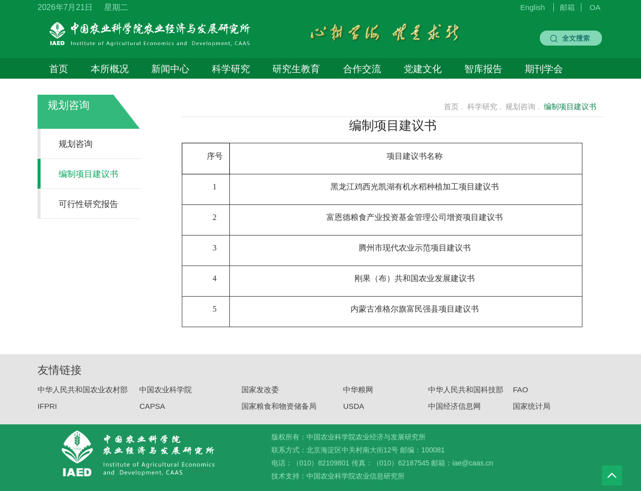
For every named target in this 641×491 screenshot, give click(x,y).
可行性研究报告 (88, 204)
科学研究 (231, 68)
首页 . (447, 106)
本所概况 (110, 68)
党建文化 (423, 68)
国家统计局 (531, 410)
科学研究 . (484, 106)
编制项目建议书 (88, 174)
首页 (58, 68)
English (532, 7)
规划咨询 (69, 105)
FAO (520, 394)
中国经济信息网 (454, 410)
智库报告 (483, 68)
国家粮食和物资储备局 (278, 410)
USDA (353, 410)
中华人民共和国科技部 (465, 394)
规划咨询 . (522, 106)
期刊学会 (544, 68)
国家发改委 (260, 394)
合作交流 (362, 68)
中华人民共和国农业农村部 (83, 394)
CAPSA (152, 410)
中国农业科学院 (165, 394)
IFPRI (47, 410)
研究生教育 (296, 68)
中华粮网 (358, 394)
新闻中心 (170, 68)
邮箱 (567, 7)
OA (594, 7)
